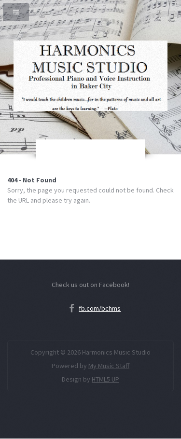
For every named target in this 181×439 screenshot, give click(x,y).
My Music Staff (108, 365)
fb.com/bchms (100, 308)
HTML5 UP (105, 379)
